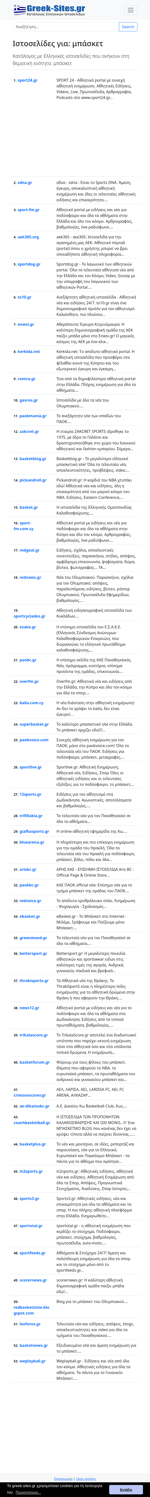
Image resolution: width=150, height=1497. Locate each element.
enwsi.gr (26, 324)
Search (128, 26)
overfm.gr (29, 681)
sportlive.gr (31, 767)
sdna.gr (25, 182)
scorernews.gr (33, 1280)
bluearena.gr (32, 842)
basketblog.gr (33, 458)
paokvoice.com (34, 739)
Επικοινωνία (63, 1479)
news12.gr (29, 1007)
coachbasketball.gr (32, 1122)
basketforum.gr (35, 1062)
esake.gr (28, 627)
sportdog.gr (29, 264)
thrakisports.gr (34, 980)
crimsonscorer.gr (30, 1095)
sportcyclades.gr (30, 616)
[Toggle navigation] (130, 10)
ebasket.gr (30, 916)
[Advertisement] (75, 138)
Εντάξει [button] (126, 1490)
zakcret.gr (29, 431)
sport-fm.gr (29, 209)
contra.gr (27, 378)
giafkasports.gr (34, 831)
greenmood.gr (33, 937)
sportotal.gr (31, 1225)
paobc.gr (28, 660)
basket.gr (29, 507)
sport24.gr (27, 80)
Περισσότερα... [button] (28, 1492)
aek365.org (28, 237)
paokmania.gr (33, 415)
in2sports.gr (31, 1171)
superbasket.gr (34, 724)
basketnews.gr (34, 1345)
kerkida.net (29, 351)
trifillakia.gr (31, 815)
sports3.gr (29, 1198)
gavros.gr (29, 400)
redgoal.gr (30, 550)
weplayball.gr (33, 1361)
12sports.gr (30, 794)
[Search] (66, 26)
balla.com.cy (31, 702)
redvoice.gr (30, 900)
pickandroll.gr (33, 480)
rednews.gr (30, 577)
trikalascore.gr (34, 1035)
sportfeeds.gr (32, 1253)
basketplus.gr (33, 1144)
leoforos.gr (30, 1324)
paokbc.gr (29, 885)
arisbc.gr (28, 869)
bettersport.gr (33, 953)
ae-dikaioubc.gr (35, 1106)
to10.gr (24, 297)
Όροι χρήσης (86, 1479)
